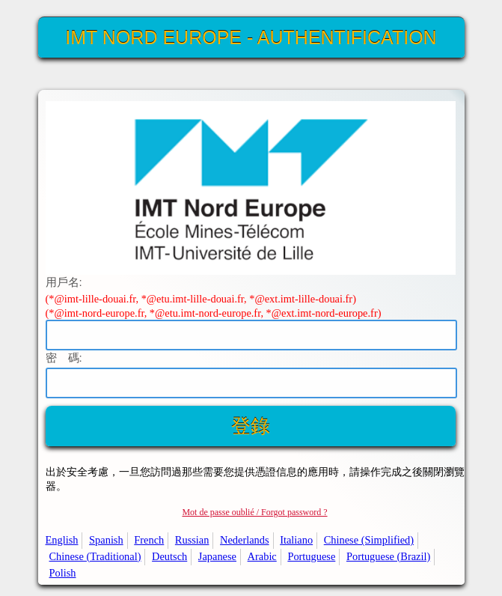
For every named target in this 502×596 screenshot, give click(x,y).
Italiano (296, 540)
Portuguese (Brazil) (388, 556)
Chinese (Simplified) (369, 540)
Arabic (262, 556)
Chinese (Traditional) (95, 556)
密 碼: (64, 357)
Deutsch (169, 556)
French (149, 540)
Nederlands (244, 540)
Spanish (106, 540)
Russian (192, 540)
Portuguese (311, 556)
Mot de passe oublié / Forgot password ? (254, 512)
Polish (62, 573)
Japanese (217, 556)
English (62, 540)
